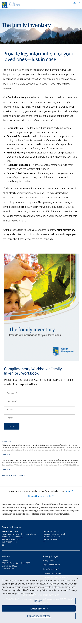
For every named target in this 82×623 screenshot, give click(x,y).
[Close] (78, 578)
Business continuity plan (52, 573)
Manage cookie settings (38, 616)
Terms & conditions (50, 569)
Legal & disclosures (50, 565)
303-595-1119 (13, 539)
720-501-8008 (52, 539)
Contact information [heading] (11, 527)
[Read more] (6, 454)
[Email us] (3, 545)
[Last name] (39, 401)
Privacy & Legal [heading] (50, 556)
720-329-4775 (11, 542)
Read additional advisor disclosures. (14, 475)
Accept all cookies (39, 608)
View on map (7, 568)
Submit (11, 426)
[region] (41, 599)
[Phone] (39, 418)
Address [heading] (6, 556)
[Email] (39, 409)
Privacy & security (49, 560)
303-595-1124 (54, 537)
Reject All (38, 601)
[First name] (39, 393)
